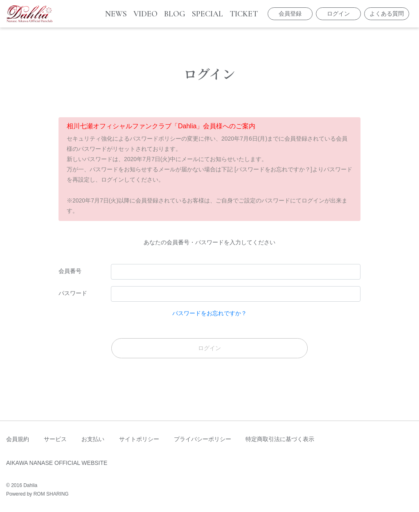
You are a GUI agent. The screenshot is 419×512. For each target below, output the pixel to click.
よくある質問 (386, 13)
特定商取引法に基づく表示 (280, 439)
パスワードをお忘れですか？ (209, 313)
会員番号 (70, 271)
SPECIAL (207, 14)
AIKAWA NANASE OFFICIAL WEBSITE (56, 463)
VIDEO (145, 14)
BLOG (174, 14)
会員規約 (17, 439)
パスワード (73, 293)
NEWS (116, 14)
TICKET (244, 14)
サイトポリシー (139, 439)
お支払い (92, 439)
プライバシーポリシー (202, 439)
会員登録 (290, 13)
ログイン (338, 13)
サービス (55, 439)
